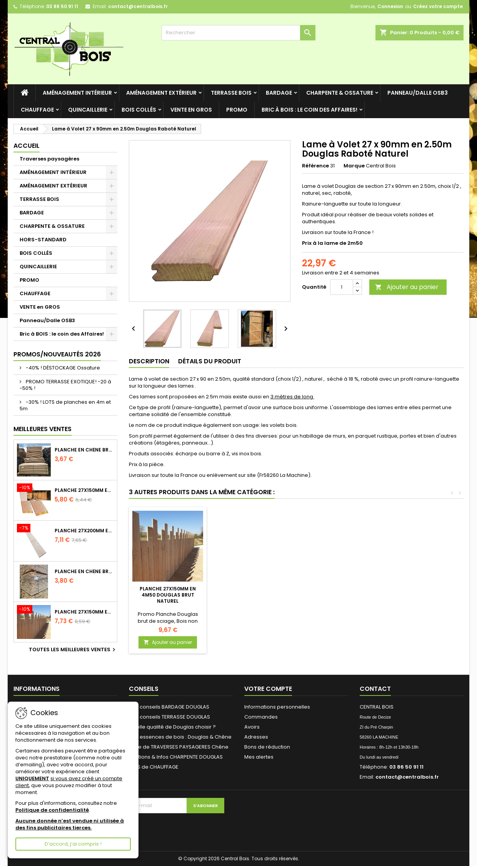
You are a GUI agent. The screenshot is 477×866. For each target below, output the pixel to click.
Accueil (26, 145)
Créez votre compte (438, 6)
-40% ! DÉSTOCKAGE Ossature (62, 367)
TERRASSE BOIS (231, 93)
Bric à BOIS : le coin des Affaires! (309, 110)
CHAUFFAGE (37, 110)
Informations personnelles (277, 707)
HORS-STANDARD (43, 239)
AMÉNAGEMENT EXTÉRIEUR (161, 93)
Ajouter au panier (407, 287)
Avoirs (252, 727)
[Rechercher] (238, 32)
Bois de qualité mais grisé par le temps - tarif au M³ (167, 591)
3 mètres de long (292, 396)
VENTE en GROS (191, 110)
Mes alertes (259, 757)
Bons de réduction (267, 747)
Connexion (390, 6)
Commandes (261, 717)
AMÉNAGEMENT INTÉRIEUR (77, 93)
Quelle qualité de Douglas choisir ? (172, 727)
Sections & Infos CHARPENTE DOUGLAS (176, 757)
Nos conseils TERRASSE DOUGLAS (169, 717)
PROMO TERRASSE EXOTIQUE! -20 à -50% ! (65, 385)
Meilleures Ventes (42, 429)
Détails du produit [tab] (209, 361)
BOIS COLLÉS (139, 110)
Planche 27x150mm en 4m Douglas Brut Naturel (84, 612)
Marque (354, 165)
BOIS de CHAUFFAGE (153, 767)
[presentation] (157, 828)
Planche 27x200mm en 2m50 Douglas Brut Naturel (84, 530)
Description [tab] (149, 361)
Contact (375, 688)
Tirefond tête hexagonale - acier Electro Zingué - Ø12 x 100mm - (253, 594)
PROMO (236, 110)
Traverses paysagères (49, 158)
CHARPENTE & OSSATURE (339, 93)
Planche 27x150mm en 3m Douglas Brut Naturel (84, 490)
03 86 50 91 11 (62, 6)
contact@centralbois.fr (138, 6)
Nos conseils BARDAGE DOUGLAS (169, 707)
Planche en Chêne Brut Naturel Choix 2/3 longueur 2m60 (84, 571)
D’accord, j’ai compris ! (73, 844)
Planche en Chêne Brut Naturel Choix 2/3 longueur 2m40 (84, 450)
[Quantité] (341, 287)
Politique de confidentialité (52, 810)
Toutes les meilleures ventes (73, 649)
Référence (315, 165)
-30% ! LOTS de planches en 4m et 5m (65, 405)
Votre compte (268, 688)
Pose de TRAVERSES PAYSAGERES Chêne (178, 747)
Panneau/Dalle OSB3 (417, 93)
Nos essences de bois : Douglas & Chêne (180, 737)
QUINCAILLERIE (87, 110)
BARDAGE (279, 93)
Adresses (256, 737)
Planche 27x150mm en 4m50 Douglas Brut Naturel (338, 594)
